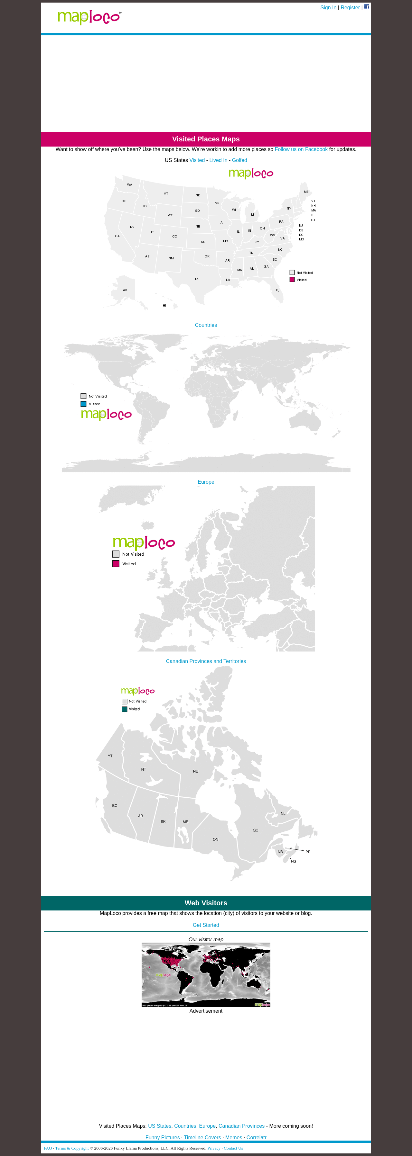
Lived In (219, 160)
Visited (197, 160)
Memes (233, 1137)
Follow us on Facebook (301, 149)
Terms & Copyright (72, 1148)
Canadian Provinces (242, 1126)
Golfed (239, 160)
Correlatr (257, 1137)
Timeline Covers (202, 1137)
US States (159, 1126)
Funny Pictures (162, 1137)
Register (350, 7)
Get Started (206, 925)
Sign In (329, 7)
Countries (185, 1126)
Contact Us (233, 1148)
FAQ (48, 1148)
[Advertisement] (206, 84)
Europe (207, 1126)
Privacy (214, 1148)
